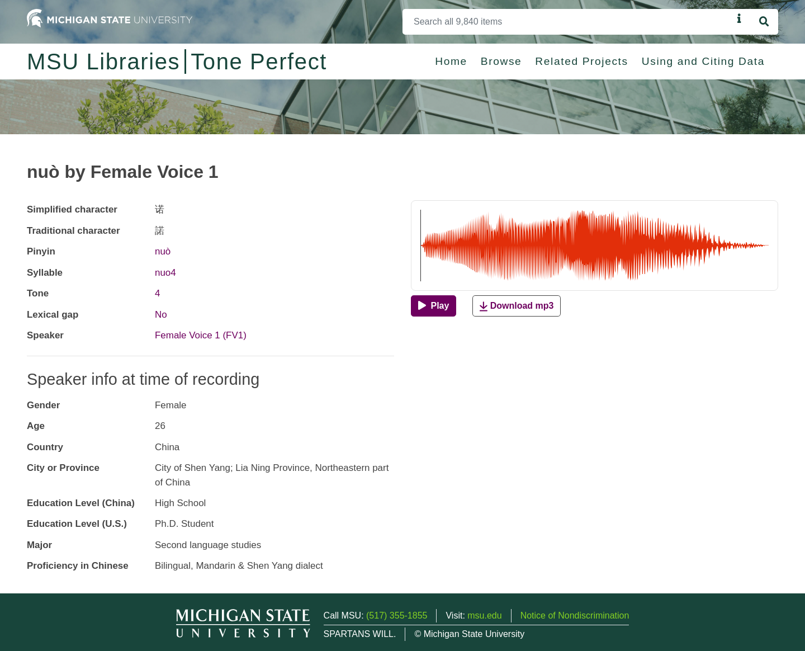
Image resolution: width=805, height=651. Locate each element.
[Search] (567, 22)
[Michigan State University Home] (109, 17)
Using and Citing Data (703, 61)
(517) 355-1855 (396, 615)
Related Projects (581, 61)
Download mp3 (516, 306)
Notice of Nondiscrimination (574, 615)
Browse (501, 61)
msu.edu (484, 615)
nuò (163, 251)
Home (451, 61)
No (161, 314)
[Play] (433, 306)
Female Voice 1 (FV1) (201, 335)
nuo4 (165, 272)
